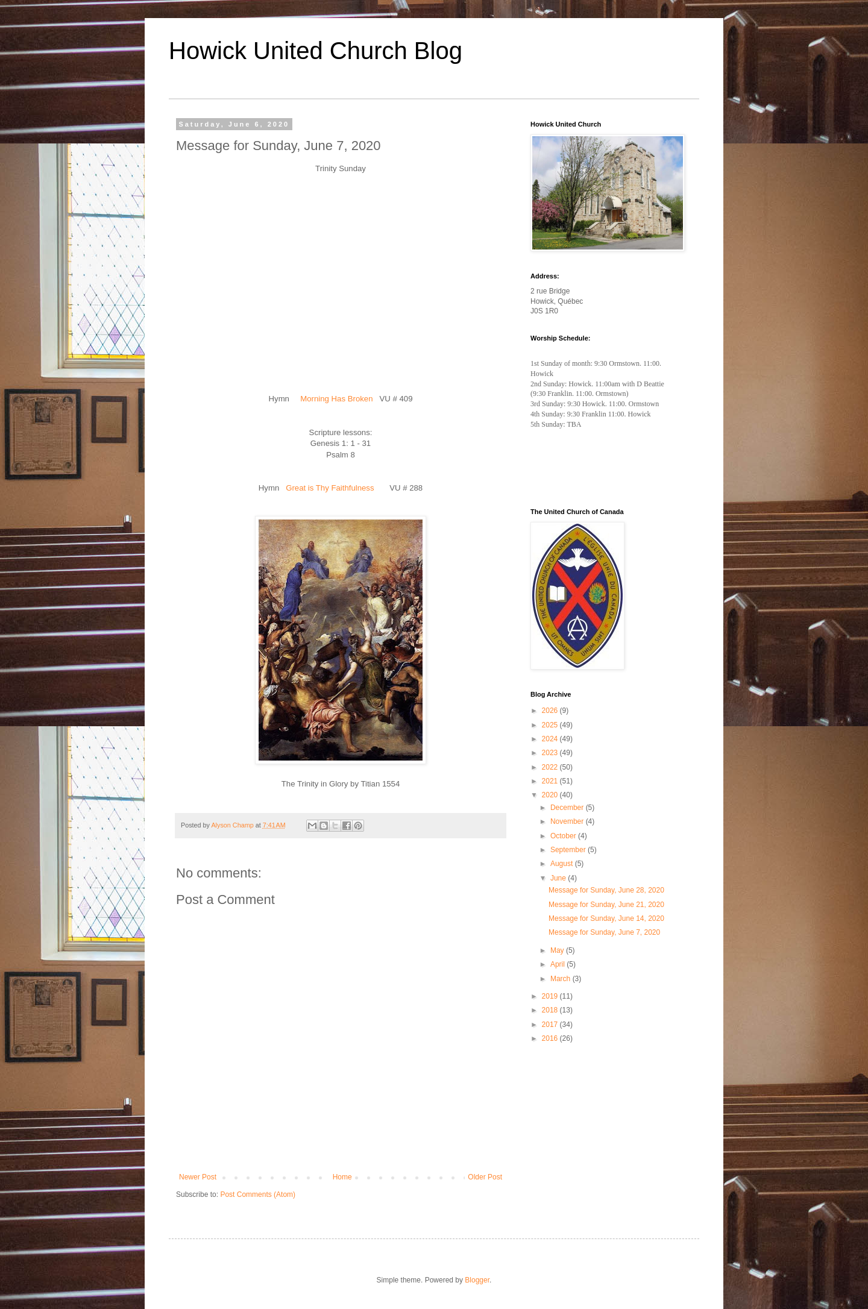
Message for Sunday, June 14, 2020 (606, 918)
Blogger (477, 1280)
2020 (551, 795)
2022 (551, 767)
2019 (551, 996)
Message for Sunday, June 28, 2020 (606, 890)
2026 (551, 710)
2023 (551, 753)
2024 (551, 739)
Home (342, 1177)
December (568, 807)
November (568, 821)
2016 (551, 1038)
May (558, 950)
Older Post (485, 1177)
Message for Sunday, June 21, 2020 (606, 904)
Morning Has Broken (336, 398)
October (564, 836)
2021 (551, 781)
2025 (551, 725)
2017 (551, 1024)
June (559, 878)
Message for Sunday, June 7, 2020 (604, 932)
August (562, 863)
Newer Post (197, 1177)
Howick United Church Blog (315, 50)
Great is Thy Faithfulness (330, 487)
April (558, 964)
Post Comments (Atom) (257, 1194)
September (569, 850)
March (561, 979)
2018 (551, 1010)
